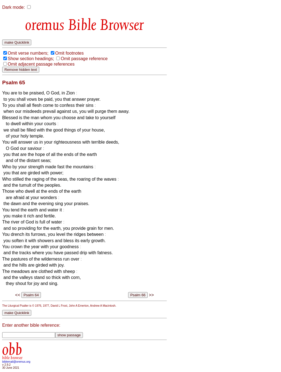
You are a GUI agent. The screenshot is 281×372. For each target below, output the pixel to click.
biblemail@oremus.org (16, 361)
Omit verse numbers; (28, 53)
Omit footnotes (69, 53)
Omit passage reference (84, 58)
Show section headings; (31, 58)
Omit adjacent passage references (41, 64)
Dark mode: (13, 7)
